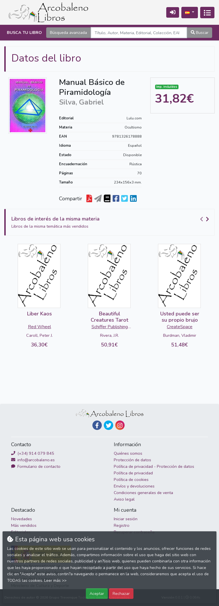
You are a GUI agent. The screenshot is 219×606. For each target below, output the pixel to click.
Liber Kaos (39, 313)
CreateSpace (179, 327)
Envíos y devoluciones (134, 486)
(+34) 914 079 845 (32, 453)
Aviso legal (124, 499)
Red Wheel (39, 327)
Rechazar (121, 593)
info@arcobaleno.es (33, 460)
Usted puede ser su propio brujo (179, 316)
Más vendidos (23, 525)
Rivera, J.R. (109, 335)
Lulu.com (134, 118)
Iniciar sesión (125, 519)
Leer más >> (55, 580)
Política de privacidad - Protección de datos (154, 466)
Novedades (21, 519)
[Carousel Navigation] (205, 219)
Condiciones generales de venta (143, 492)
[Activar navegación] (207, 12)
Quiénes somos (128, 453)
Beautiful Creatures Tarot (109, 316)
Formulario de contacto (35, 466)
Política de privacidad (133, 473)
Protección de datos (132, 460)
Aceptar (97, 593)
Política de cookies (131, 479)
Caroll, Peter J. (39, 335)
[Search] (139, 32)
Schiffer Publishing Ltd (110, 327)
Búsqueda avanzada (68, 32)
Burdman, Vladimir (179, 335)
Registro (121, 525)
